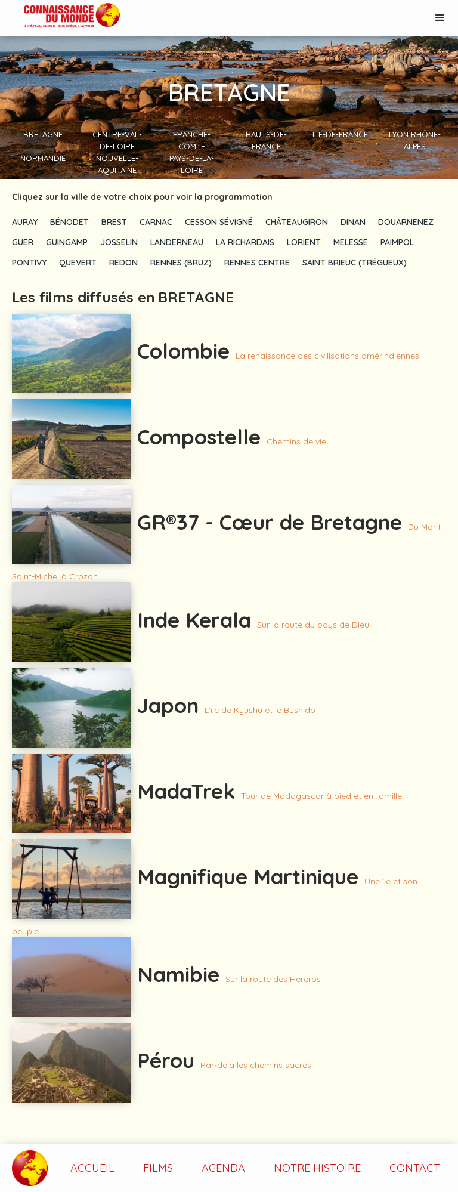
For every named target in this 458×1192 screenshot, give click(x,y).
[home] (60, 16)
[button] (440, 18)
